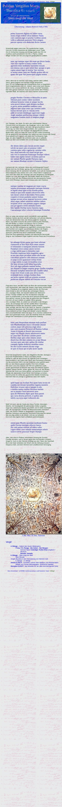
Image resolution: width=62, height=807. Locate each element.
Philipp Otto (22, 548)
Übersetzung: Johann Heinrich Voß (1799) (31, 27)
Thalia (41, 36)
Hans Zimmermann (12, 1)
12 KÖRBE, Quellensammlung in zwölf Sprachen (32, 1)
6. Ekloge (27, 561)
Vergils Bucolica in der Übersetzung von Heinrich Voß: (29, 559)
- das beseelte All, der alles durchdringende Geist (34, 566)
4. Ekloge (19, 561)
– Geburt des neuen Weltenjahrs (26, 546)
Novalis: (23, 553)
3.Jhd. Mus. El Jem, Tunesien (33, 535)
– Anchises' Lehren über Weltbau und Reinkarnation (34, 562)
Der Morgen (43, 548)
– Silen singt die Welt (22, 555)
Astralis (30, 553)
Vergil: (9, 542)
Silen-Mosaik (20, 557)
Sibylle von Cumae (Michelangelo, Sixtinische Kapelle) (35, 564)
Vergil (47, 1)
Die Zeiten (34, 548)
